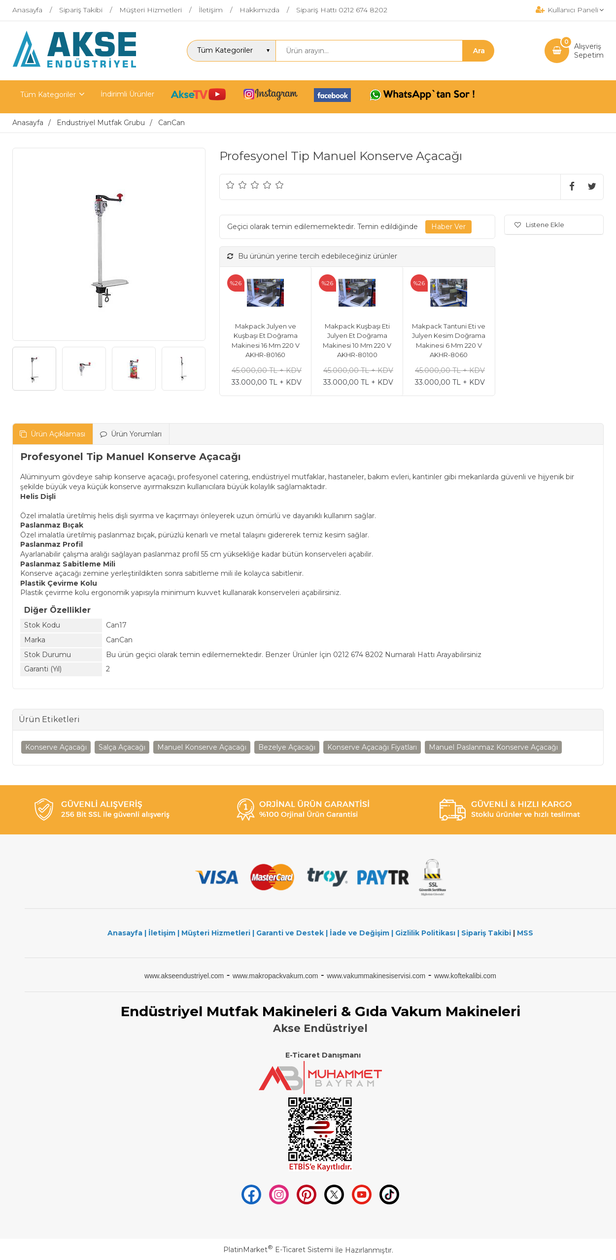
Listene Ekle (539, 225)
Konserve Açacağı (56, 747)
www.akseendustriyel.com (184, 976)
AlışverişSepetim (589, 51)
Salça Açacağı (122, 747)
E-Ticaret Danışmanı (323, 1055)
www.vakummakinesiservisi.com (376, 976)
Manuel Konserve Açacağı (201, 747)
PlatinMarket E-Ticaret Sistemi (278, 1249)
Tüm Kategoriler (48, 94)
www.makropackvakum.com (275, 976)
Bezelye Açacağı (286, 747)
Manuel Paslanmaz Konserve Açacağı (493, 747)
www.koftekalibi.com (465, 976)
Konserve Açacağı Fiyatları (372, 747)
